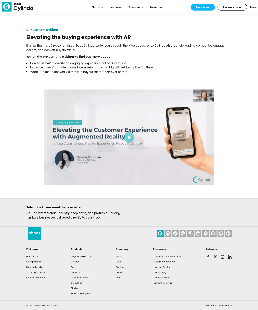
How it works (33, 256)
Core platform (33, 261)
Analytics (75, 272)
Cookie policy (210, 305)
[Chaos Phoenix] (213, 233)
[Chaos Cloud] (168, 233)
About (119, 256)
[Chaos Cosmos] (183, 233)
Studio (74, 288)
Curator (75, 261)
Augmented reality (81, 256)
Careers (120, 272)
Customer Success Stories (167, 256)
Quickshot (76, 282)
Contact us (121, 267)
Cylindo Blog (159, 272)
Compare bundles (36, 277)
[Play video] (129, 137)
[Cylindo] (17, 7)
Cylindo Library (161, 277)
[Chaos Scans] (190, 233)
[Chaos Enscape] (205, 233)
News (119, 277)
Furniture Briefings (162, 282)
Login (253, 7)
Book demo (202, 7)
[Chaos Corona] (198, 233)
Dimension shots (80, 277)
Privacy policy (225, 305)
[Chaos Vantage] (221, 233)
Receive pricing (232, 7)
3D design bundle (35, 272)
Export (74, 267)
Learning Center (161, 267)
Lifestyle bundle (34, 267)
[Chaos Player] (228, 233)
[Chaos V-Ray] (175, 233)
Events (119, 261)
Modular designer (80, 293)
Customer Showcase (164, 261)
